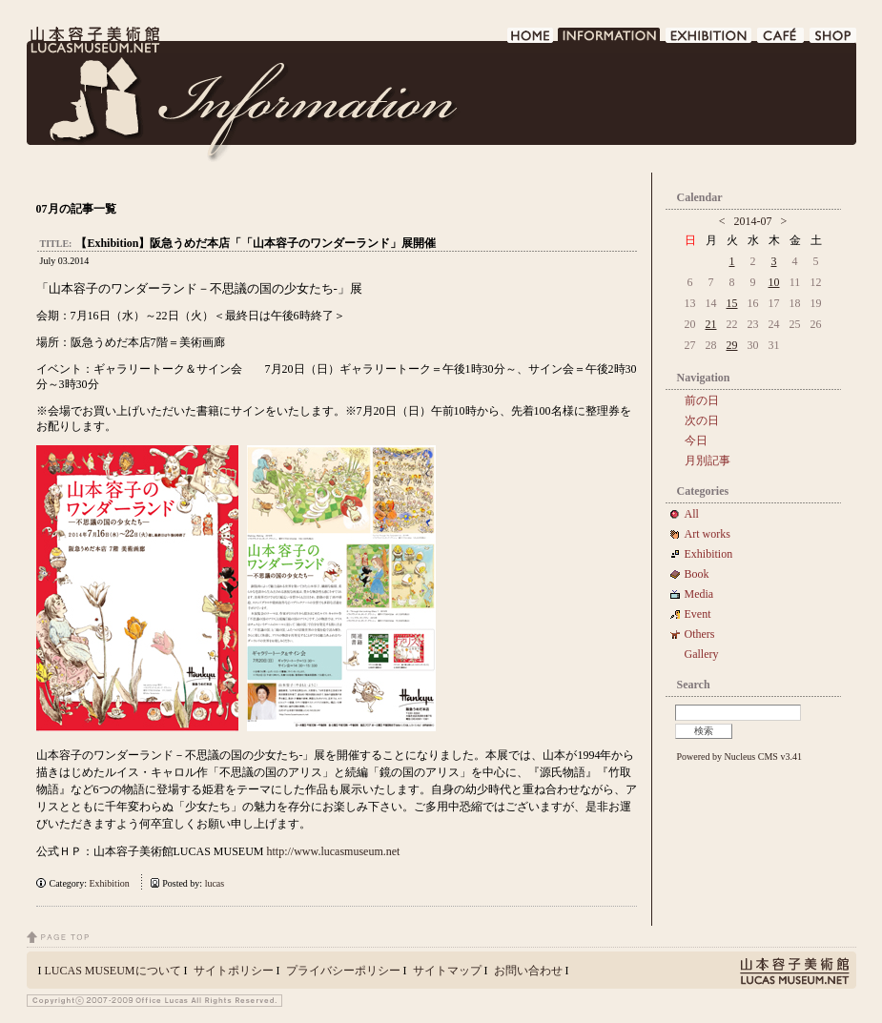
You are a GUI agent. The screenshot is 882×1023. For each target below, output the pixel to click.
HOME (530, 40)
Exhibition (109, 883)
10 (774, 282)
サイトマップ (447, 970)
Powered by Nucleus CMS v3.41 (739, 756)
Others (700, 634)
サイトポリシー (234, 970)
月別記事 (707, 460)
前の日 (702, 400)
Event (698, 614)
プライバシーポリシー (343, 970)
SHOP (833, 40)
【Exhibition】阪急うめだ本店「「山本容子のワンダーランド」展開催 (255, 243)
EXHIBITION (709, 40)
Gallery (702, 654)
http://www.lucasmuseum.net (333, 851)
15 (732, 303)
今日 (696, 440)
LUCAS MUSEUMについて (113, 970)
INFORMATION (610, 40)
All (692, 514)
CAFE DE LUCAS (781, 40)
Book (703, 574)
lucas (215, 883)
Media (705, 594)
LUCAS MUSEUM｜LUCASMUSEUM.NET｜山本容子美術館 (93, 40)
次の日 (702, 420)
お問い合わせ (528, 970)
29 (732, 345)
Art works (707, 534)
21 (711, 324)
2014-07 (753, 221)
